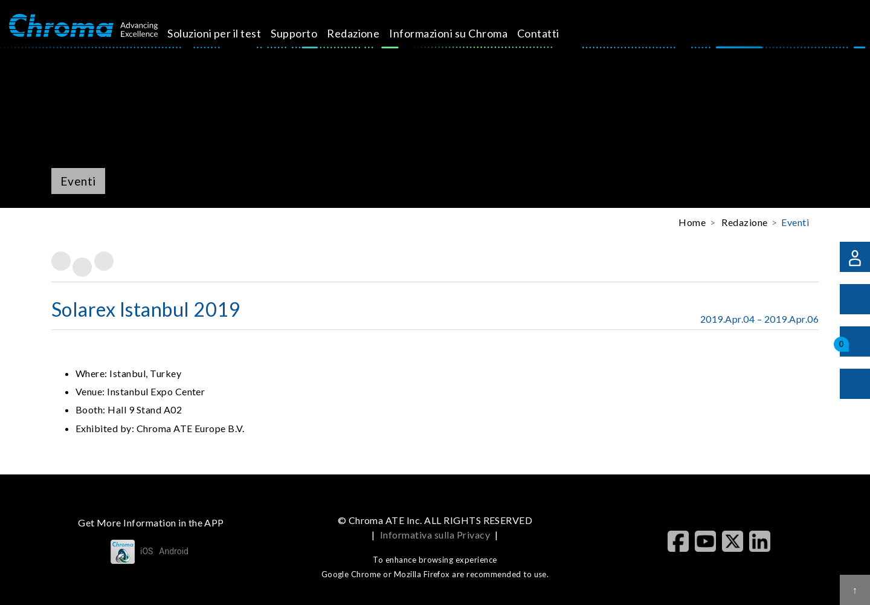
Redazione (367, 33)
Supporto (308, 33)
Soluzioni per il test (228, 33)
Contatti (552, 33)
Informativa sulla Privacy (435, 534)
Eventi (795, 222)
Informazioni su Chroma (462, 33)
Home (692, 222)
